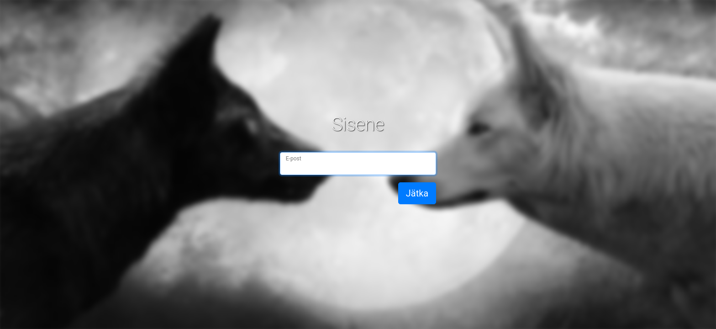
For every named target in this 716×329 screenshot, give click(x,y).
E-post (293, 158)
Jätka (417, 193)
